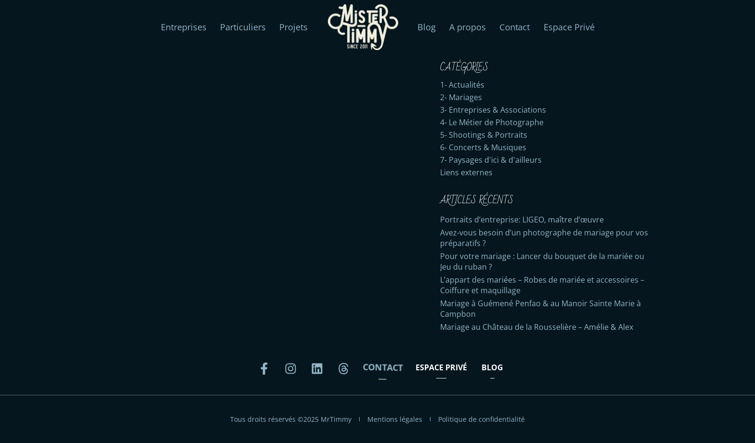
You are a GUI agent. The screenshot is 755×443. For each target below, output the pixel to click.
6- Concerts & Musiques (483, 147)
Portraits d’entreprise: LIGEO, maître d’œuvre (522, 219)
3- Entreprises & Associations (493, 109)
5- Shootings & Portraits (483, 135)
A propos (467, 27)
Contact (514, 27)
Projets (293, 27)
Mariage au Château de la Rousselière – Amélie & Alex (536, 327)
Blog (426, 27)
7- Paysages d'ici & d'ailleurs (491, 160)
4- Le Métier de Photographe (492, 122)
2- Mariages (461, 97)
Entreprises (184, 27)
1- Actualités (462, 84)
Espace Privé (569, 27)
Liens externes (466, 172)
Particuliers (243, 27)
